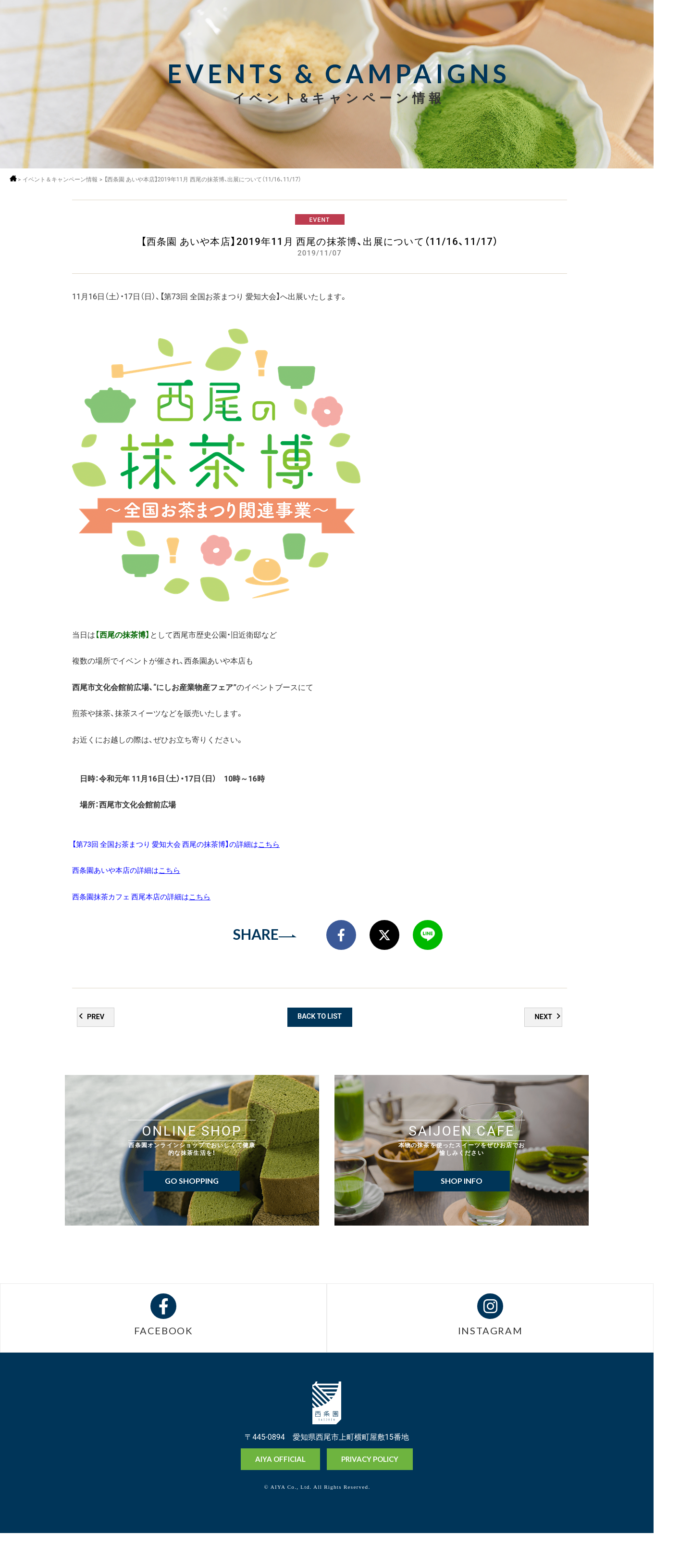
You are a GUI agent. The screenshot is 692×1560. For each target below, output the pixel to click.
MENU (672, 25)
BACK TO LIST (320, 1037)
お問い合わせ (672, 1550)
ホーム (15, 178)
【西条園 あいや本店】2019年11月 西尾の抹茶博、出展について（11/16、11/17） (209, 179)
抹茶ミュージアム (672, 1516)
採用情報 (672, 51)
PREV (96, 1037)
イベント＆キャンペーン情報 (63, 179)
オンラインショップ (672, 1479)
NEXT (542, 1037)
